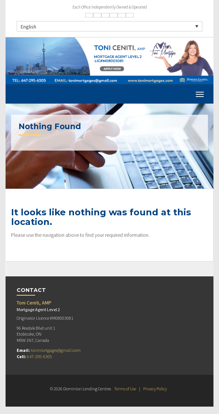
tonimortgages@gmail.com (56, 350)
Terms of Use (125, 388)
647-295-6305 (39, 356)
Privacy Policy (155, 388)
